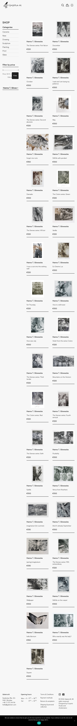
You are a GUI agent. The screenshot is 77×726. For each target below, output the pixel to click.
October (30, 82)
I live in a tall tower (59, 305)
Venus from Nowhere (60, 490)
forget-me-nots (32, 158)
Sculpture (6, 43)
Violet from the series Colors (62, 341)
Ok (39, 723)
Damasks (30, 194)
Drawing (6, 39)
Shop (6, 22)
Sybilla (29, 490)
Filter (15, 76)
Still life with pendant (60, 158)
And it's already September (62, 526)
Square (29, 673)
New (4, 36)
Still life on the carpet (60, 600)
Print (4, 51)
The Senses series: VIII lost (36, 230)
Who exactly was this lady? (62, 636)
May (54, 120)
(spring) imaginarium (33, 562)
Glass (5, 55)
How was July (31, 341)
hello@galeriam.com (9, 705)
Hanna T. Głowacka (35, 41)
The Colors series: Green (61, 194)
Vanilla (55, 230)
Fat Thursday (31, 305)
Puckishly (56, 453)
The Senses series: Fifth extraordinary (61, 563)
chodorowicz (63, 708)
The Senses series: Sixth (35, 453)
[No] (74, 721)
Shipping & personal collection (47, 706)
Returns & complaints (47, 701)
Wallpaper (30, 600)
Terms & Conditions (47, 694)
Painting (6, 47)
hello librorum (31, 636)
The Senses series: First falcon (37, 45)
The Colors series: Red (35, 415)
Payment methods (46, 698)
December (56, 45)
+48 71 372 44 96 (9, 702)
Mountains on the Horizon (62, 377)
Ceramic (6, 32)
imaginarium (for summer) (35, 526)
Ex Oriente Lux (58, 266)
